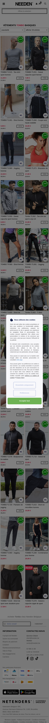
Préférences (24, 393)
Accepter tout (24, 401)
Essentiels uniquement (24, 385)
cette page (19, 360)
